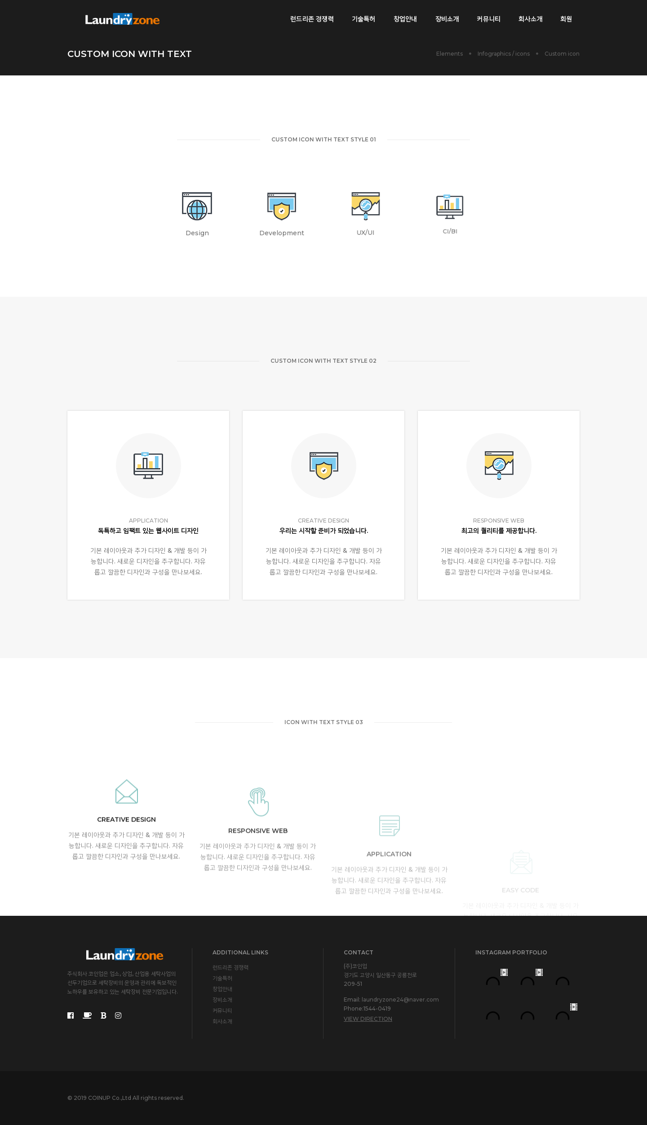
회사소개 (529, 16)
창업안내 (404, 16)
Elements (449, 53)
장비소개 (445, 16)
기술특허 (362, 16)
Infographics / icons (504, 53)
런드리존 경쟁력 (310, 16)
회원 (565, 16)
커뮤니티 (487, 16)
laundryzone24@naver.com (400, 999)
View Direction (368, 1018)
